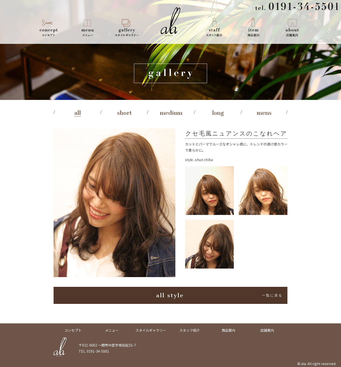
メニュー (88, 27)
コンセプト (49, 27)
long (218, 112)
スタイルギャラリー (126, 27)
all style (219, 295)
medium (171, 112)
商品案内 (253, 27)
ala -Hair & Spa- (170, 22)
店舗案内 (292, 27)
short (124, 112)
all (77, 112)
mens (264, 112)
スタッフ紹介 (214, 27)
